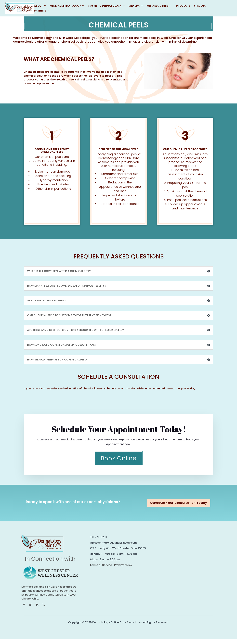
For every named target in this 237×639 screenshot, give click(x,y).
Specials (200, 6)
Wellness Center (157, 6)
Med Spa (134, 6)
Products (183, 6)
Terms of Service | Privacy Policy (111, 565)
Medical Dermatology (65, 6)
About (38, 6)
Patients (40, 11)
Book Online (118, 458)
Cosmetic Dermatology (105, 6)
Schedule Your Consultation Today (178, 503)
